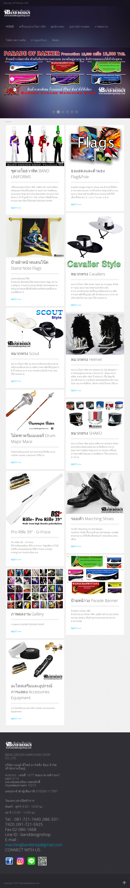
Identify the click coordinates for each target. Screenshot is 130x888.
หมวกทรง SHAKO (86, 433)
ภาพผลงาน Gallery (27, 614)
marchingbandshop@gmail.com (33, 844)
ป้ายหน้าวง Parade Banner (94, 600)
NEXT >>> (16, 208)
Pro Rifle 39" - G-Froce (30, 532)
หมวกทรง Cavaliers (88, 274)
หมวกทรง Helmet (86, 359)
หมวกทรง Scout (25, 353)
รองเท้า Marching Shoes (92, 518)
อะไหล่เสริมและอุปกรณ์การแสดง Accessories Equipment (31, 691)
